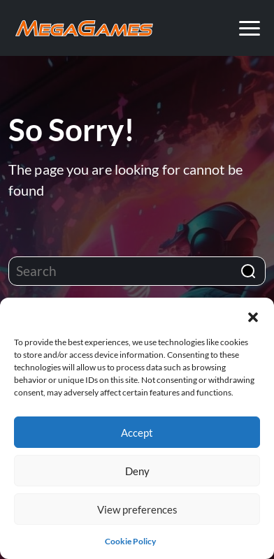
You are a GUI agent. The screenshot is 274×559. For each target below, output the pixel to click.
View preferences (137, 509)
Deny (137, 471)
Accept (137, 432)
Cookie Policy (130, 541)
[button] (253, 315)
